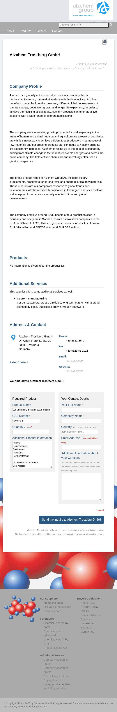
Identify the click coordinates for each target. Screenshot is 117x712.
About (10, 31)
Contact (57, 31)
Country (80, 426)
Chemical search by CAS (56, 641)
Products (25, 31)
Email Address (79, 440)
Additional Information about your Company (79, 455)
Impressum (88, 623)
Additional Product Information (32, 437)
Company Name (72, 415)
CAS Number (21, 415)
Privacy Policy (89, 606)
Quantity (22, 426)
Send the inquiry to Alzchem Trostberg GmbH (71, 519)
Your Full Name (72, 404)
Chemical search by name (56, 625)
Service (42, 31)
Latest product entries (57, 684)
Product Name (22, 404)
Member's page (53, 602)
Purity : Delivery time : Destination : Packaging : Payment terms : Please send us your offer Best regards (32, 454)
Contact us (87, 631)
